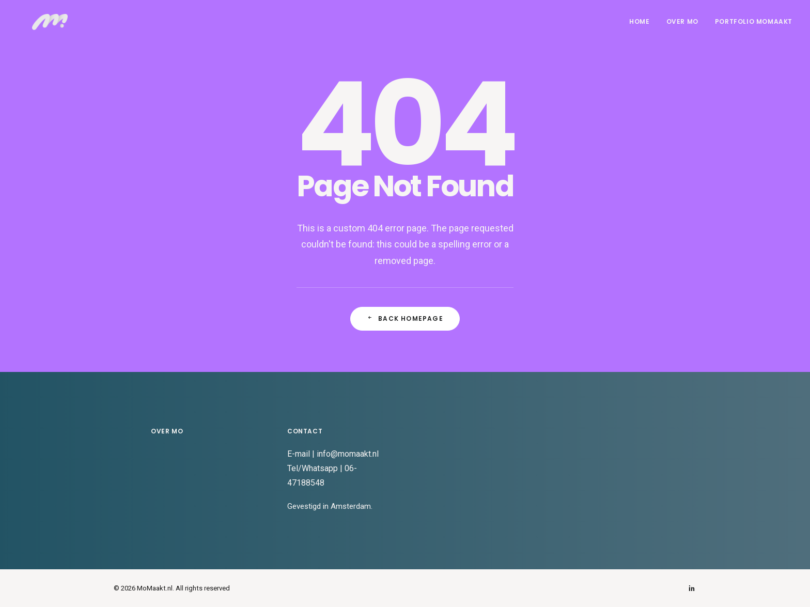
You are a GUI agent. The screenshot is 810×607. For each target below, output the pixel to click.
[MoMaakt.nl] (47, 27)
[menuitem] (643, 27)
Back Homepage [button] (405, 318)
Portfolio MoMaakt (753, 26)
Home (639, 26)
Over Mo (682, 26)
